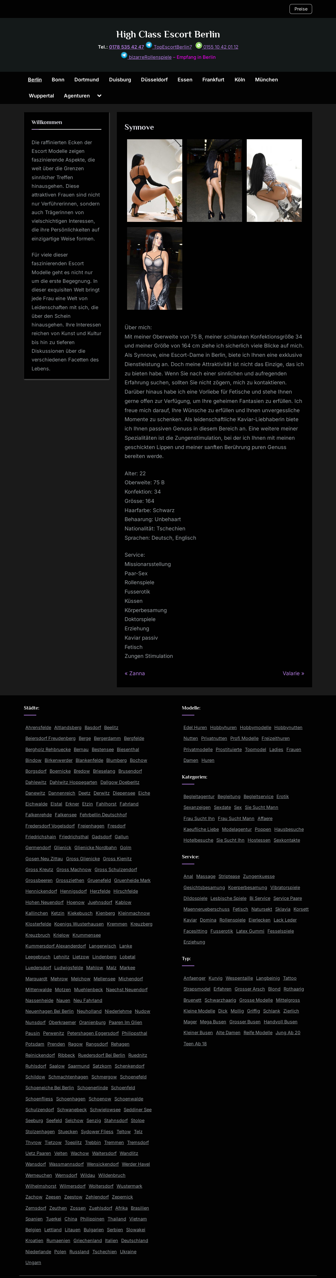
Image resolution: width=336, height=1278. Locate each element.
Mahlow (94, 967)
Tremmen (114, 1142)
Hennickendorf (41, 891)
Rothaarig (294, 988)
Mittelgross (288, 1000)
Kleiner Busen (198, 1032)
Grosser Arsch (250, 988)
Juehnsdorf (100, 902)
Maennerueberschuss (206, 909)
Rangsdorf (97, 1044)
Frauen (293, 749)
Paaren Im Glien (125, 1022)
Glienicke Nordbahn (95, 847)
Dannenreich (61, 793)
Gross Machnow (73, 869)
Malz (111, 967)
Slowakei (135, 1229)
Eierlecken (260, 919)
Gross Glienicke (83, 858)
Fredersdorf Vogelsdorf (50, 825)
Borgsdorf (35, 771)
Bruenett (192, 1000)
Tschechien (104, 1251)
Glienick (62, 847)
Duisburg (120, 79)
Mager (190, 1021)
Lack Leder (285, 919)
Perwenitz (53, 1033)
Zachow (33, 1196)
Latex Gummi (250, 931)
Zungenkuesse (259, 876)
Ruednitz (137, 1055)
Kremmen (117, 923)
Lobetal (127, 956)
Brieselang (104, 771)
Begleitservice (258, 796)
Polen (60, 1251)
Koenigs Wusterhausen (79, 923)
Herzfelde (100, 891)
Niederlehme (118, 1011)
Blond (274, 988)
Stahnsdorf (116, 1120)
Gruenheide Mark (132, 880)
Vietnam (138, 1218)
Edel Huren (195, 727)
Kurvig (216, 978)
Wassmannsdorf (66, 1164)
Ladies (276, 749)
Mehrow (59, 978)
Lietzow (81, 956)
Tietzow (53, 1142)
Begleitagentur (198, 796)
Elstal (56, 803)
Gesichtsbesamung (204, 887)
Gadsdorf (102, 836)
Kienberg (105, 913)
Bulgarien (94, 1229)
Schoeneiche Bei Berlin (49, 1087)
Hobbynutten (288, 727)
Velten (61, 1153)
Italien (111, 1240)
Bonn (58, 79)
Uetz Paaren (38, 1153)
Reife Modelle (258, 1032)
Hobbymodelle (255, 727)
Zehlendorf (97, 1196)
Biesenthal (128, 749)
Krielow (61, 935)
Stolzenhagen (40, 1131)
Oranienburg (92, 1022)
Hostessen (259, 840)
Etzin (87, 803)
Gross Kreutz (39, 869)
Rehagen (120, 1044)
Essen (185, 79)
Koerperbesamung (247, 887)
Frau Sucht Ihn (199, 818)
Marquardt (36, 978)
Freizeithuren (276, 738)
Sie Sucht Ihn (230, 840)
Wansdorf (35, 1164)
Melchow (81, 978)
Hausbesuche (289, 829)
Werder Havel (136, 1164)
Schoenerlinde (92, 1087)
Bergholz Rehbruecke (48, 749)
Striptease (229, 876)
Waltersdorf (104, 1153)
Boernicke (60, 771)
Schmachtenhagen (68, 1076)
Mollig (237, 1010)
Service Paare (287, 898)
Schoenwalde (128, 1098)
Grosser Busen (245, 1021)
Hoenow (76, 902)
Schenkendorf (129, 1066)
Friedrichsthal (74, 836)
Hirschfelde (125, 891)
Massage (205, 876)
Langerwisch (102, 945)
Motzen (63, 989)
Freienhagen (91, 825)
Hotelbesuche (198, 840)
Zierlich (291, 1010)
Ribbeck (66, 1055)
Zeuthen (58, 1208)
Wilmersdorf (73, 1186)
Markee (127, 967)
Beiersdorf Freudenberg (50, 738)
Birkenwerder (59, 760)
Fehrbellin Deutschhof (103, 814)
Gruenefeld (99, 880)
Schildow (35, 1076)
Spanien (34, 1218)
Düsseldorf (154, 79)
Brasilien (140, 1208)
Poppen (263, 829)
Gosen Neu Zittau (44, 858)
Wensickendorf (103, 1164)
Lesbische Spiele (228, 898)
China (70, 1218)
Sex (238, 807)
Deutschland (134, 1240)
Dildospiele (195, 898)
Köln (240, 79)
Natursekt (261, 909)
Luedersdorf (38, 967)
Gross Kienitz (117, 858)
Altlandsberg (68, 727)
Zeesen (53, 1196)
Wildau (87, 1175)
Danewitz (35, 793)
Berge (85, 738)
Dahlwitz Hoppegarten (73, 782)
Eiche (144, 793)
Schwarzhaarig (220, 1000)
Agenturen (77, 96)
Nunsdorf (35, 1022)
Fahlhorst (106, 803)
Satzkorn (102, 1066)
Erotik (282, 796)
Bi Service (260, 898)
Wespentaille (239, 978)
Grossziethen (70, 880)
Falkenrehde (38, 814)
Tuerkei (53, 1218)
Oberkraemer (62, 1022)
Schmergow (104, 1076)
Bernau (81, 749)
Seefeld (54, 1120)
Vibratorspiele (285, 887)
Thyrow (33, 1142)
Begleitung (229, 796)
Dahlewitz (35, 782)
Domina (208, 919)
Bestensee (103, 749)
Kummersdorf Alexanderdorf (55, 945)
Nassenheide (39, 1000)
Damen (190, 760)
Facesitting (195, 931)
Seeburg (34, 1120)
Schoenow (100, 1098)
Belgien (33, 1229)
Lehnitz (61, 956)
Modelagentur (237, 829)
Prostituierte (229, 749)
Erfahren (223, 988)
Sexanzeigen (197, 807)
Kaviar (190, 919)
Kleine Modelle (199, 1010)
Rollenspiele (232, 919)
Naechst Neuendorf (127, 989)
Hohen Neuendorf (44, 902)
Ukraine (128, 1251)
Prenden (56, 1044)
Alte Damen (228, 1032)
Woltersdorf (101, 1186)
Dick (223, 1010)
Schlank (271, 1010)
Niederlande (38, 1251)
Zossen (78, 1208)
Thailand (117, 1218)
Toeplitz (73, 1142)
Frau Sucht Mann (236, 818)
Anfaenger (194, 978)
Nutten (190, 738)
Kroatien (34, 1240)
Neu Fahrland (87, 1000)
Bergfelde (134, 738)
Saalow (57, 1066)
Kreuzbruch (37, 935)
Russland (79, 1251)
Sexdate (222, 807)
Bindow (33, 760)
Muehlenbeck (88, 989)
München (266, 79)
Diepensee (124, 793)
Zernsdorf (35, 1208)
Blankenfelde (89, 760)
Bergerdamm (107, 738)
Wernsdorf (66, 1175)
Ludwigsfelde (68, 967)
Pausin (32, 1033)
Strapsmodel (196, 988)
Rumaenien (58, 1240)
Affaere (265, 818)
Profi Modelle (244, 738)
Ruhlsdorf (35, 1066)
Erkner (72, 803)
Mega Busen (213, 1021)
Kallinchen (36, 913)
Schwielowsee (105, 1109)
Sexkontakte (287, 840)
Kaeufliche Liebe (201, 829)
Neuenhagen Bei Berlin (49, 1011)
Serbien (115, 1229)
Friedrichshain (40, 836)
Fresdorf (117, 825)
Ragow (75, 1044)
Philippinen (92, 1218)
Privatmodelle (198, 749)
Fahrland (129, 803)
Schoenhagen (71, 1098)
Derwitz (102, 793)
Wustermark (129, 1186)
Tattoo (290, 978)
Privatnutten (214, 738)
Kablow (123, 902)
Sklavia (282, 909)
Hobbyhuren (223, 727)
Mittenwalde (38, 989)
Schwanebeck (72, 1109)
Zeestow (73, 1196)
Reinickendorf (40, 1055)
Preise (300, 8)
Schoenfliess (39, 1098)
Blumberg (116, 760)
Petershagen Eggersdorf (93, 1033)
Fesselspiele (280, 931)
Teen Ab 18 (195, 1043)
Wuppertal (41, 96)
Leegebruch (38, 956)
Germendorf (38, 847)
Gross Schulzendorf (116, 869)
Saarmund (79, 1066)
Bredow (82, 771)
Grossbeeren (39, 880)
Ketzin (57, 913)
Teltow (124, 1131)
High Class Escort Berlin (168, 34)
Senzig (93, 1120)
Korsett (301, 909)
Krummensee (87, 935)
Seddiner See (138, 1109)
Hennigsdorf (73, 891)
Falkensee (66, 814)
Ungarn (33, 1262)
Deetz (84, 793)
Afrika (121, 1208)
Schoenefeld (133, 1076)
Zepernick (122, 1196)
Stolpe (137, 1120)
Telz (138, 1131)
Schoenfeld (123, 1087)
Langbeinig (268, 978)
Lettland (53, 1229)
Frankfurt (213, 79)
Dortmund (86, 79)
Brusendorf (130, 771)
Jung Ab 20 (288, 1032)
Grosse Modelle (256, 1000)
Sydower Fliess (97, 1131)
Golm (125, 847)
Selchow (74, 1120)
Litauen (73, 1229)
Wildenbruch (112, 1175)
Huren (207, 760)
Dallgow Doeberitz (119, 782)
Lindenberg (104, 956)
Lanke (125, 945)
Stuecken (68, 1131)
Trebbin (93, 1142)
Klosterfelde (38, 923)
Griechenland (87, 1240)
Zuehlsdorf (100, 1208)
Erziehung (194, 941)
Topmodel (255, 749)
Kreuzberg (141, 923)
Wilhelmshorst (40, 1186)
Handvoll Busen (281, 1021)
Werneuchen (38, 1175)
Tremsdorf (138, 1142)
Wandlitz (129, 1153)
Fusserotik (221, 931)
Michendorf (130, 978)
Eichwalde (36, 803)
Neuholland (89, 1011)
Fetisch (240, 909)
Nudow (142, 1011)
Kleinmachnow (134, 913)
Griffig (253, 1010)
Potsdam (34, 1044)
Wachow (80, 1153)
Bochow (138, 760)
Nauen (63, 1000)
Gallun (122, 836)
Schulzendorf (39, 1109)
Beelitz (111, 727)
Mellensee (104, 978)
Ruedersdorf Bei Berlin (101, 1055)
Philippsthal (134, 1033)
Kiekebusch (80, 913)
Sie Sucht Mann (261, 807)
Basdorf (93, 727)
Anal (188, 876)
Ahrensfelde (38, 727)
